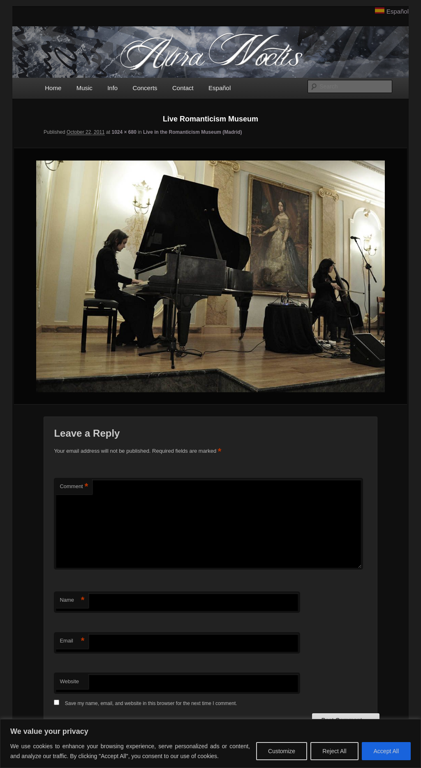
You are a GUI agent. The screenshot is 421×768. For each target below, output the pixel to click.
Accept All (386, 751)
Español (397, 11)
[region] (210, 743)
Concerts (145, 87)
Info (112, 87)
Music (84, 87)
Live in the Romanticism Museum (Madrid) (192, 132)
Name (72, 600)
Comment (74, 487)
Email (72, 641)
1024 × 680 (123, 132)
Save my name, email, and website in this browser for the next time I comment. (151, 703)
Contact (183, 87)
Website (69, 681)
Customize (281, 751)
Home (53, 87)
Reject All (334, 751)
